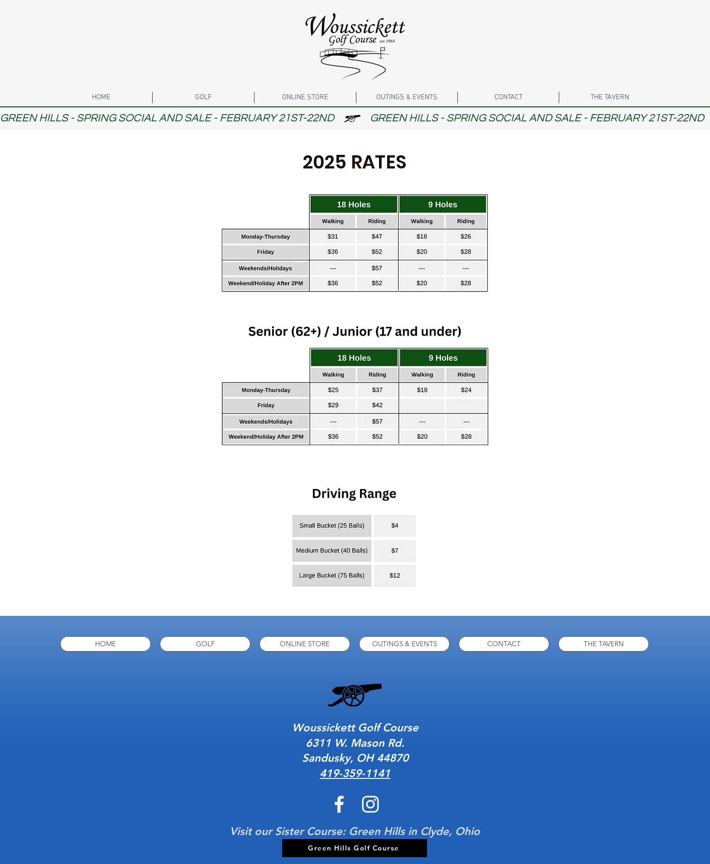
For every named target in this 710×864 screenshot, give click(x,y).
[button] (203, 97)
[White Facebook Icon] (339, 804)
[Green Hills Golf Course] (354, 848)
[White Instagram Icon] (370, 804)
